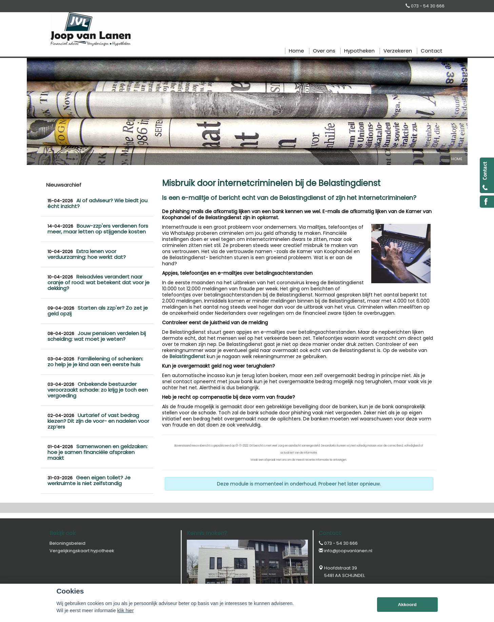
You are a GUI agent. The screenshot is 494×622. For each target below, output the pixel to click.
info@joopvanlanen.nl (348, 550)
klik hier (125, 610)
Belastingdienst (187, 356)
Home (456, 159)
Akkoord (407, 604)
